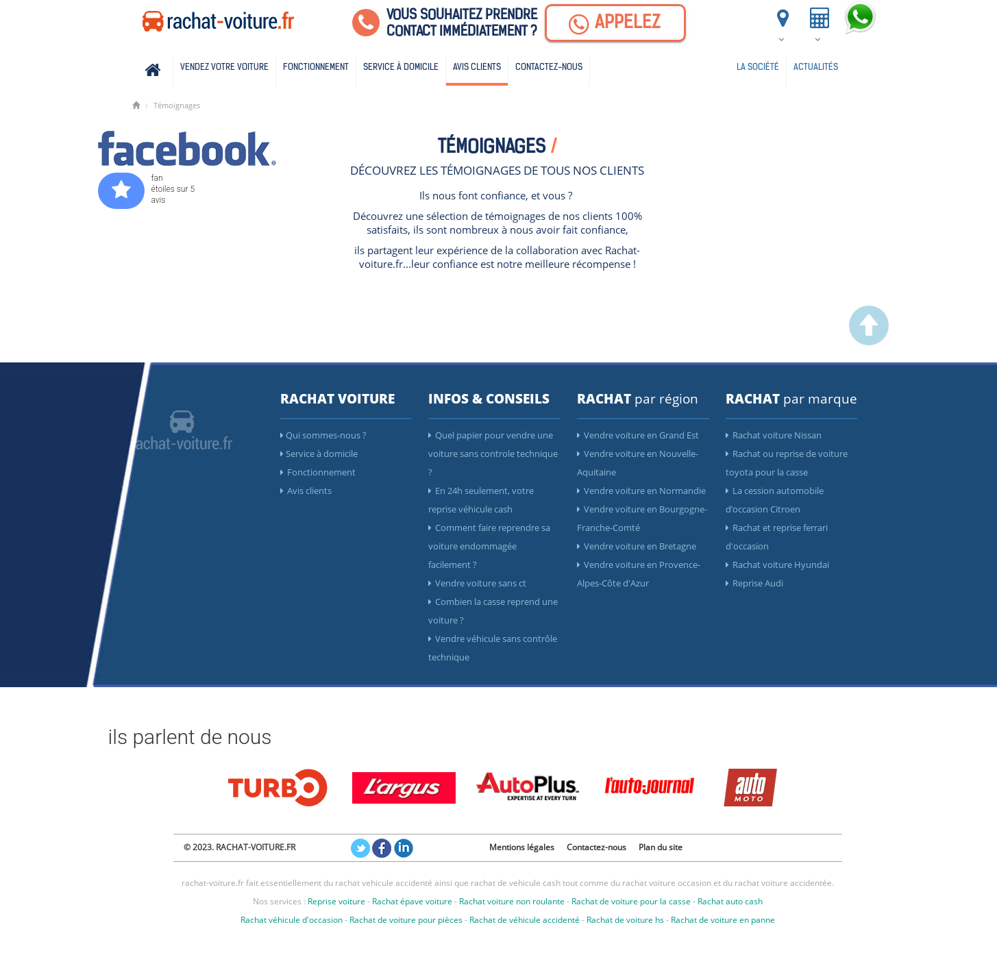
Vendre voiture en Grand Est (638, 435)
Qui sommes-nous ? (323, 435)
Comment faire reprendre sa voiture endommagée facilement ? (489, 546)
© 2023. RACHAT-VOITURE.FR (239, 847)
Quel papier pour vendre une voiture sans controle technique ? (493, 453)
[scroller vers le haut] (868, 341)
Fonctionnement (316, 67)
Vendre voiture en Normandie (641, 490)
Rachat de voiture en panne (723, 920)
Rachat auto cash (730, 901)
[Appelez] (615, 23)
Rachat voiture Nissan (774, 435)
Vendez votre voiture (224, 67)
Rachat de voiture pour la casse (631, 901)
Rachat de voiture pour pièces (406, 920)
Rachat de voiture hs (625, 920)
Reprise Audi (754, 583)
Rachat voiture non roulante (512, 901)
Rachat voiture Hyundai (777, 564)
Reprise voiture (336, 901)
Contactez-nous (548, 67)
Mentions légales (521, 847)
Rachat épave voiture (412, 901)
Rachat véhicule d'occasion (292, 920)
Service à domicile (401, 67)
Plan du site (660, 847)
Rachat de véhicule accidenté (524, 920)
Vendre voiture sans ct (477, 583)
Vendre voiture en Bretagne (636, 546)
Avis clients (477, 67)
